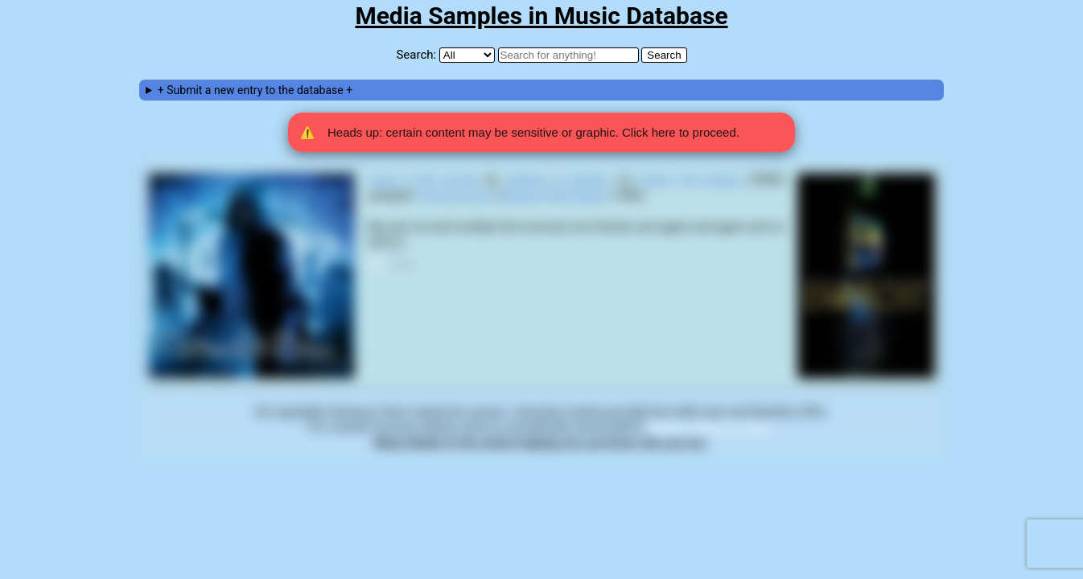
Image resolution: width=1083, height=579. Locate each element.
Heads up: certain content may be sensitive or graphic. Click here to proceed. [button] (519, 133)
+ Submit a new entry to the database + (255, 90)
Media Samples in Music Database (541, 16)
